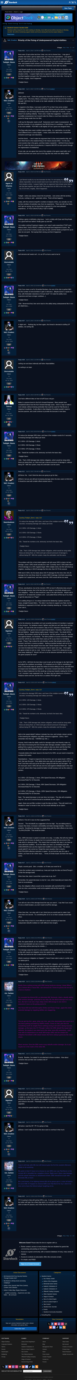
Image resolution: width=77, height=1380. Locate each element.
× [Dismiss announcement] (71, 28)
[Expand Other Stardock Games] (42, 1294)
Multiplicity (4, 1354)
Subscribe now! (20, 1328)
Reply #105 (21, 250)
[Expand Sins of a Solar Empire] (42, 1299)
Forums (45, 1361)
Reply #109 (21, 395)
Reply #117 (21, 862)
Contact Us (45, 1359)
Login (21, 12)
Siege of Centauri (26, 1359)
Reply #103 (21, 171)
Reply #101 (21, 50)
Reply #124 (21, 1161)
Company (46, 1338)
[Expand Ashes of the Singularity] (42, 1281)
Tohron (9, 406)
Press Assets (46, 1354)
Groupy (3, 1356)
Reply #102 (21, 89)
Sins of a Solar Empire (25, 23)
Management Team (48, 1346)
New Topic (68, 8)
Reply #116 (21, 816)
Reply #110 (21, 431)
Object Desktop (5, 1341)
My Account (65, 1344)
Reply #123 (21, 1122)
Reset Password (66, 1351)
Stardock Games (12, 23)
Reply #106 (21, 285)
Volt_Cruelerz (9, 101)
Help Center (65, 1341)
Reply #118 (21, 899)
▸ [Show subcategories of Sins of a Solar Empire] (31, 24)
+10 (9, 534)
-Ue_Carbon (9, 993)
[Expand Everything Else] (40, 1315)
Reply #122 (21, 1088)
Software (5, 1338)
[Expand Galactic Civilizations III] (42, 1286)
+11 (9, 274)
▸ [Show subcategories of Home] (6, 24)
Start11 (3, 1346)
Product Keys (66, 1349)
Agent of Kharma (9, 185)
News (44, 1351)
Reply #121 (21, 1053)
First (64, 47)
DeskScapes (4, 1351)
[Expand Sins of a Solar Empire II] (42, 1301)
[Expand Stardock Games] (40, 1276)
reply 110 (39, 518)
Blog (44, 1344)
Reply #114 (21, 619)
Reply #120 (21, 981)
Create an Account (67, 1346)
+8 (9, 418)
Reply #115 (21, 682)
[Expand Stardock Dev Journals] (42, 1307)
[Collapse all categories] (74, 1276)
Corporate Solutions (6, 1344)
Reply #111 (21, 471)
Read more (10, 34)
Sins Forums (46, 50)
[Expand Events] (42, 1309)
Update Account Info (67, 1354)
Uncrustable (9, 262)
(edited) (53, 89)
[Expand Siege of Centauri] (42, 1296)
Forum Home (8, 12)
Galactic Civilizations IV (27, 1346)
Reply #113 (21, 584)
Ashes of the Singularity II (28, 1341)
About (44, 1341)
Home (4, 23)
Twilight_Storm (9, 62)
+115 (9, 112)
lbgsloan (9, 631)
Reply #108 (21, 359)
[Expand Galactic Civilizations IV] (42, 1289)
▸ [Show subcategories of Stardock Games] (17, 24)
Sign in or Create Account (30, 1264)
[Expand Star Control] (42, 1304)
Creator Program (47, 1356)
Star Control (24, 1351)
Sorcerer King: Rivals (27, 1361)
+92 (9, 74)
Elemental (24, 1344)
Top (73, 50)
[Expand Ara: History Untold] (42, 1278)
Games (23, 1338)
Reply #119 (21, 938)
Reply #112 (21, 510)
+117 (9, 1005)
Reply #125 (21, 1196)
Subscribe (47, 1371)
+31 (9, 198)
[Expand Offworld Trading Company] (42, 1291)
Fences (3, 1349)
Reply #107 (21, 320)
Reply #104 (21, 215)
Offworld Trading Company (28, 1356)
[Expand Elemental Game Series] (42, 1283)
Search (16, 12)
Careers (45, 1349)
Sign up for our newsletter (11, 1371)
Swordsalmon (9, 522)
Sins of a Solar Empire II (27, 1349)
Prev (67, 47)
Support (65, 1338)
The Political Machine (27, 1354)
